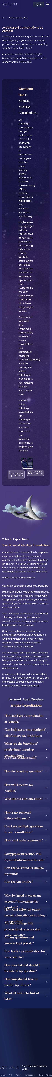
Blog (41, 1075)
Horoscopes (30, 1075)
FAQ (10, 1075)
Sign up (38, 4)
